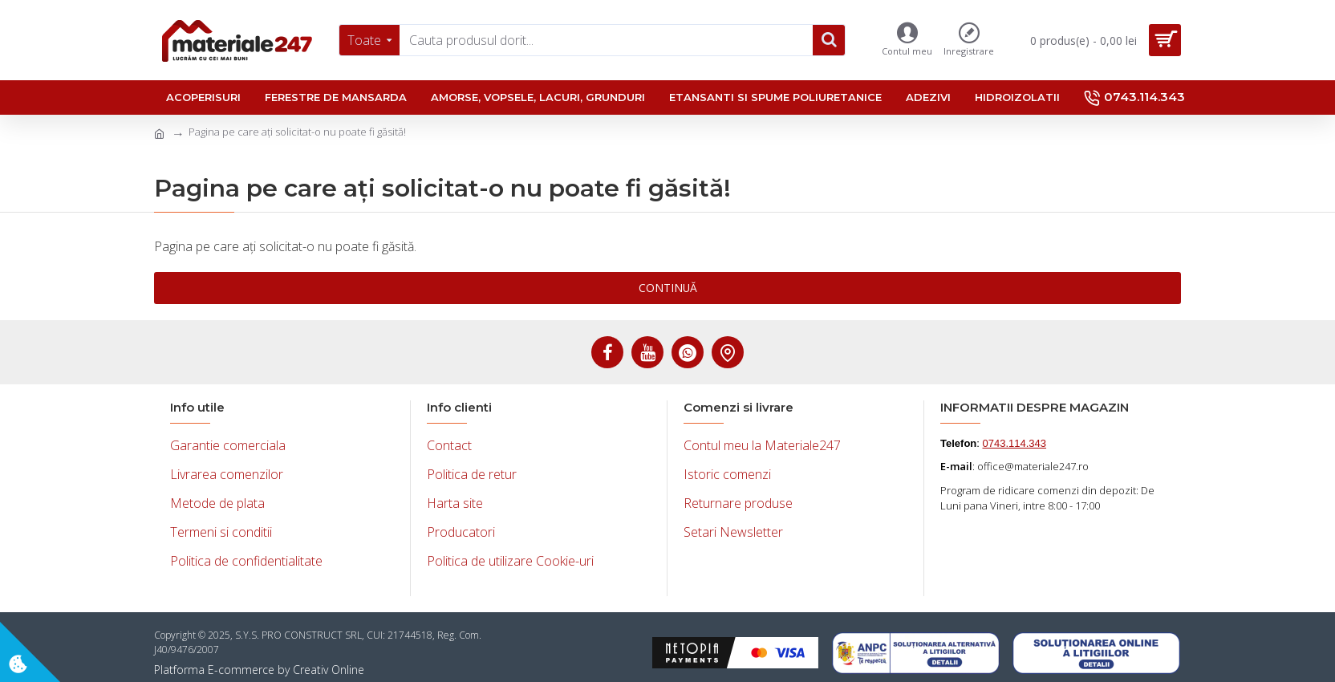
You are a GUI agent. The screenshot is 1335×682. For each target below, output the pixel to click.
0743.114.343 (1015, 443)
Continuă (667, 287)
